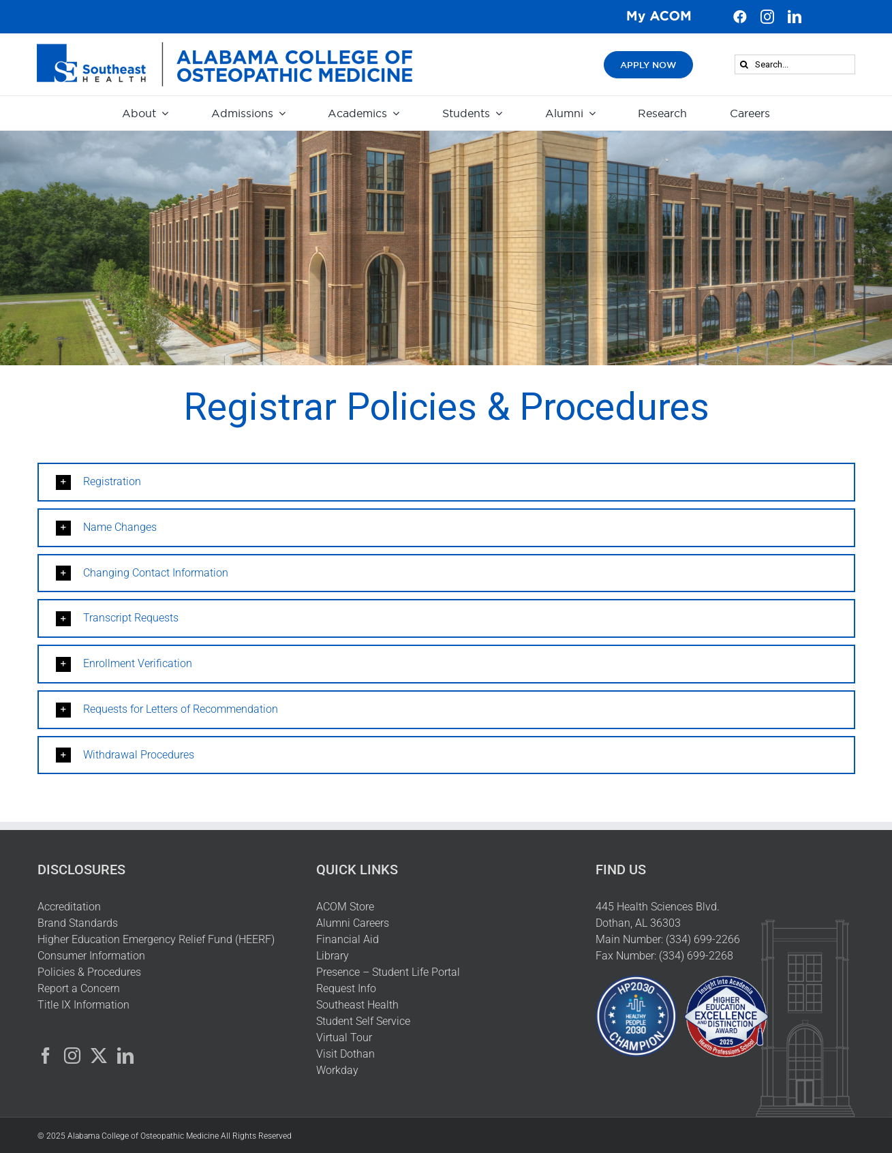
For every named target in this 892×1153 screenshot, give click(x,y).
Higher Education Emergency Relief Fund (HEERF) (157, 939)
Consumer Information (91, 955)
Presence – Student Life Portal (388, 972)
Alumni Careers (352, 923)
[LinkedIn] (125, 1055)
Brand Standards (77, 923)
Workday (337, 1070)
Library (332, 955)
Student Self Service (363, 1021)
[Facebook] (45, 1055)
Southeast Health (357, 1004)
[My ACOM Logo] (659, 13)
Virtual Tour (344, 1037)
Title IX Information (83, 1004)
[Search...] (795, 64)
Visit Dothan (345, 1053)
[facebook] (740, 17)
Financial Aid (347, 939)
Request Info (346, 988)
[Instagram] (72, 1055)
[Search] (744, 64)
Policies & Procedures (89, 972)
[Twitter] (99, 1055)
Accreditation (69, 906)
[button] (446, 482)
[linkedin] (794, 17)
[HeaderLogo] (224, 47)
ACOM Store (345, 906)
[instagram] (767, 17)
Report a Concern (78, 988)
